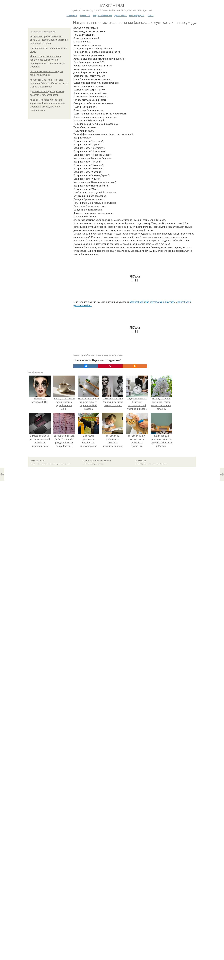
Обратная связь (140, 954)
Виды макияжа (102, 15)
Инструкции (136, 15)
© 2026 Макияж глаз (37, 954)
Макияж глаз (112, 5)
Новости (85, 15)
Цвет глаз (120, 15)
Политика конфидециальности (93, 957)
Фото (150, 15)
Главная (72, 15)
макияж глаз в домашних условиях (110, 848)
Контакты (86, 954)
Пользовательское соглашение (100, 954)
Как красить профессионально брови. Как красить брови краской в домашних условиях (49, 39)
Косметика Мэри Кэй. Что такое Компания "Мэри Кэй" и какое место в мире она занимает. (49, 83)
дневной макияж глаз (89, 848)
